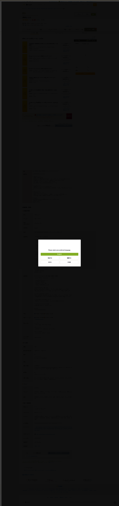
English (59, 254)
